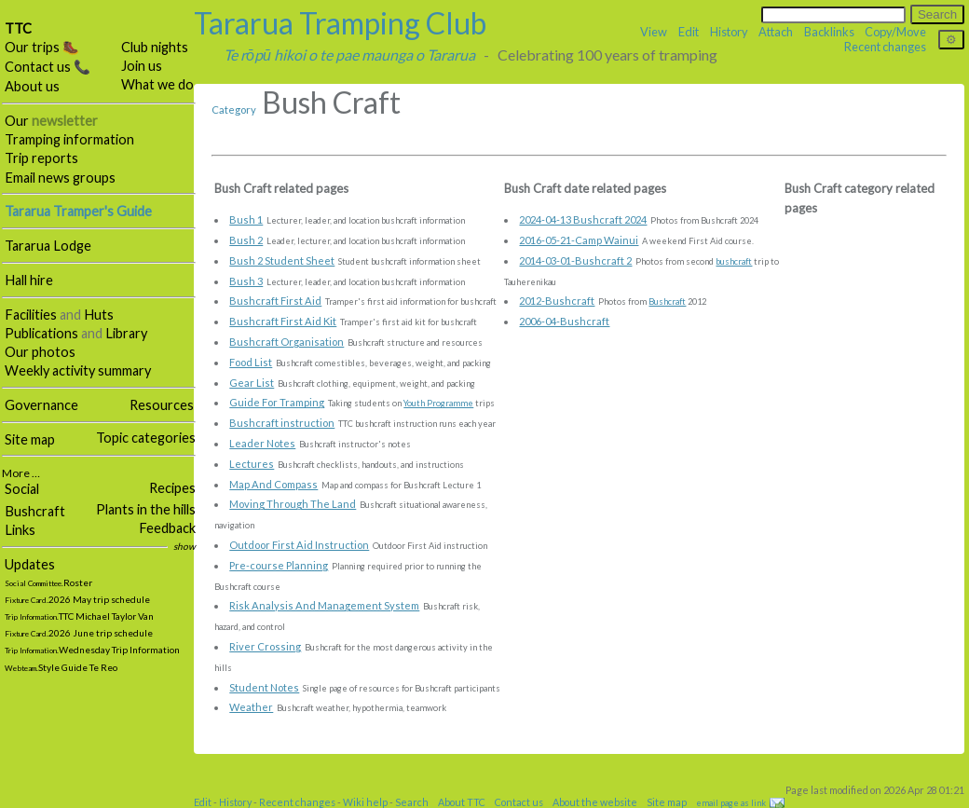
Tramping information (69, 139)
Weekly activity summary (78, 370)
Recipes (172, 488)
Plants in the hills (146, 509)
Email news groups (60, 177)
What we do (157, 84)
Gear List (251, 383)
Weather (251, 707)
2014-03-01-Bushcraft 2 (575, 260)
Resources (162, 405)
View (653, 31)
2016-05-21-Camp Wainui (578, 240)
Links (20, 530)
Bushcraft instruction (281, 423)
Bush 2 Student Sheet (281, 260)
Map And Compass (273, 484)
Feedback (167, 528)
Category (234, 109)
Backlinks (829, 31)
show (184, 546)
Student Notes (264, 687)
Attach (775, 31)
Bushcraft (35, 511)
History (729, 31)
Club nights (154, 47)
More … (21, 473)
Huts (99, 314)
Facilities (31, 314)
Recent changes (885, 46)
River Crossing (265, 646)
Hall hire (29, 280)
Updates (30, 564)
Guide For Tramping (276, 402)
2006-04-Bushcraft (564, 321)
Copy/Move (895, 31)
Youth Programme (438, 403)
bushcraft (734, 261)
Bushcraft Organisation (286, 342)
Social (22, 489)
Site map (30, 439)
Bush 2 (246, 240)
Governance (41, 405)
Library (126, 333)
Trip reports (41, 158)
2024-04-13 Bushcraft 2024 (583, 219)
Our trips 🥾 (42, 47)
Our (51, 121)
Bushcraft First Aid (275, 300)
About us (32, 86)
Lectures (251, 464)
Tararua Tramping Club (340, 23)
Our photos (40, 352)
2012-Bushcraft (556, 300)
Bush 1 (246, 219)
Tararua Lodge (48, 245)
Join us (141, 66)
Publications (41, 333)
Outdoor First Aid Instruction (299, 545)
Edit (688, 31)
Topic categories (146, 437)
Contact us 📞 (47, 67)
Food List (250, 362)
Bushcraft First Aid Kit (282, 321)
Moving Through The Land (292, 504)
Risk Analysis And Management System (324, 605)
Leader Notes (262, 443)
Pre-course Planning (278, 565)
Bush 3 (246, 281)
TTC (18, 28)
